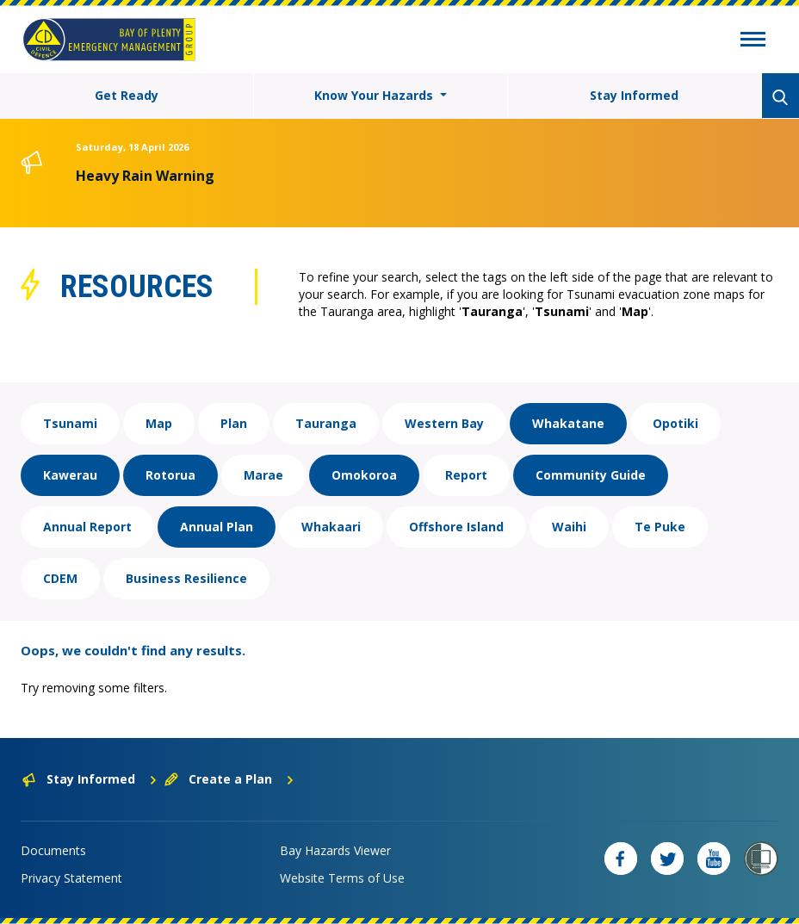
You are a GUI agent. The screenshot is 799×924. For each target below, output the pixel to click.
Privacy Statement (71, 878)
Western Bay (444, 423)
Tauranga (325, 423)
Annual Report (87, 526)
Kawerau (70, 475)
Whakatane (568, 423)
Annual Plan (216, 526)
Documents (53, 850)
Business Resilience (186, 578)
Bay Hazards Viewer (335, 850)
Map (159, 423)
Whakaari (331, 526)
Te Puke (660, 526)
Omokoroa (364, 475)
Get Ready (126, 95)
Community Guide (591, 475)
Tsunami (70, 423)
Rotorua (170, 475)
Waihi (569, 526)
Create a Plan (229, 779)
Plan (233, 423)
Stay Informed (634, 95)
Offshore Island (456, 526)
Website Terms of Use (342, 878)
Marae (263, 475)
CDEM (60, 578)
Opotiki (675, 423)
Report (466, 475)
